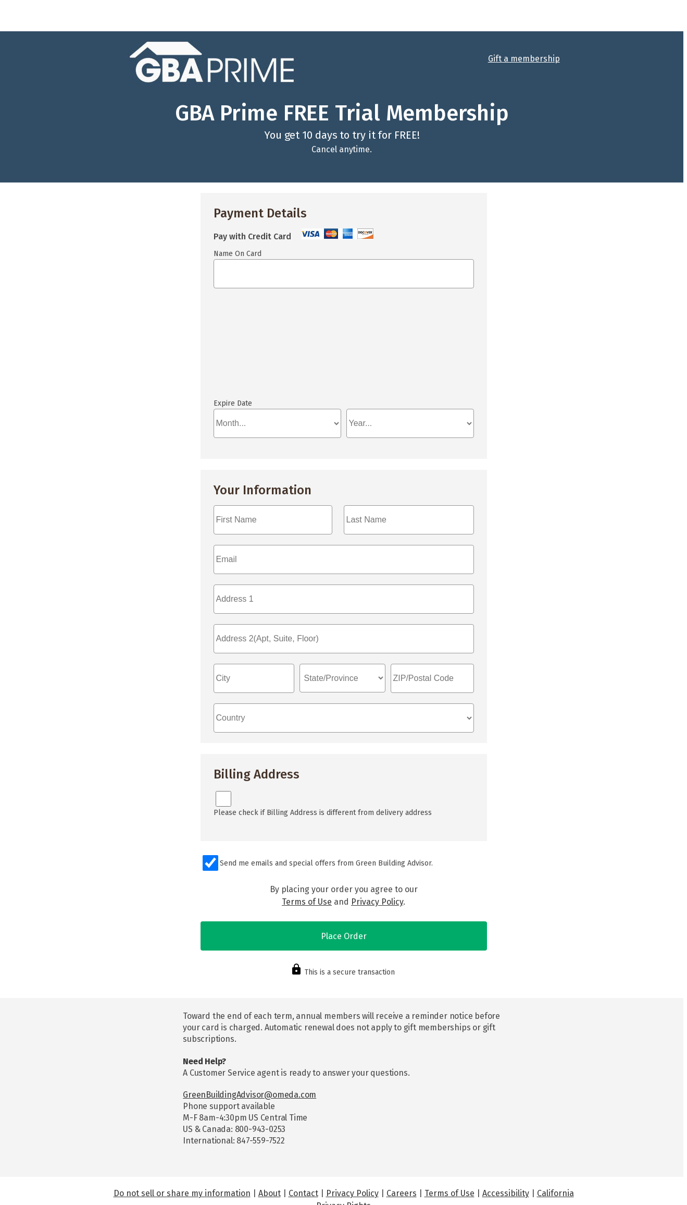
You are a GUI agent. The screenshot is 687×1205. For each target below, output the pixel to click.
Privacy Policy (377, 902)
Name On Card (237, 253)
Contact (303, 1193)
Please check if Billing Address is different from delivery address (323, 812)
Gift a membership (524, 59)
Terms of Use (307, 902)
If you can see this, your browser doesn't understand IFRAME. (344, 348)
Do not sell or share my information (182, 1193)
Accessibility (505, 1193)
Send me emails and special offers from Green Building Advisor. (326, 863)
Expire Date (233, 403)
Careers (401, 1193)
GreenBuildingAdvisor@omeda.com (249, 1095)
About (269, 1193)
